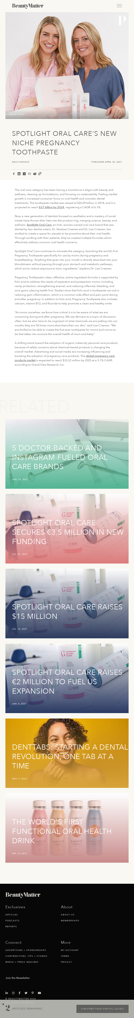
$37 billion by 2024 (51, 207)
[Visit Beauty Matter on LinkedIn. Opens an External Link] (7, 993)
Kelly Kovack (20, 162)
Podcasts (12, 920)
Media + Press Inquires (22, 962)
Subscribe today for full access (102, 1008)
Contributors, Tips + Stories (26, 956)
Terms (65, 956)
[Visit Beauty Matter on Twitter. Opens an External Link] (27, 993)
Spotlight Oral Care (39, 225)
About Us (68, 914)
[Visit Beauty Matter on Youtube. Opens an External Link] (40, 993)
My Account (70, 950)
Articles (11, 914)
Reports (11, 926)
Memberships (70, 920)
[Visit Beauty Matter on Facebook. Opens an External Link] (21, 993)
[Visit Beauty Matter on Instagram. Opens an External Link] (14, 993)
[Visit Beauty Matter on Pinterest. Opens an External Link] (34, 993)
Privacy (66, 962)
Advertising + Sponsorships (25, 950)
